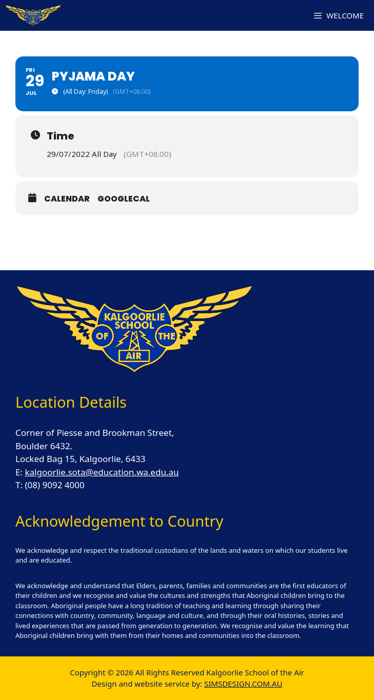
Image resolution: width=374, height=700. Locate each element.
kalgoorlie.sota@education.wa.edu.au (102, 472)
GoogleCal (123, 198)
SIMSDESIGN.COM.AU (243, 683)
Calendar (67, 198)
